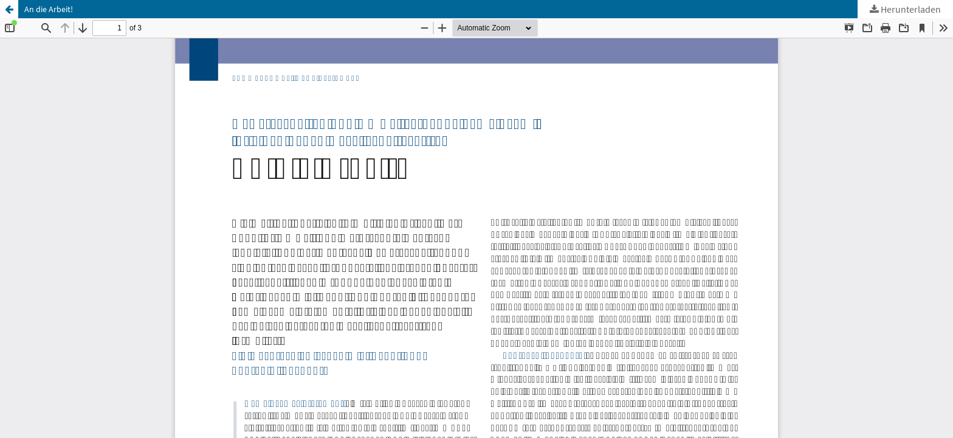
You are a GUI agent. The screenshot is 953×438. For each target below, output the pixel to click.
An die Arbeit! (48, 9)
